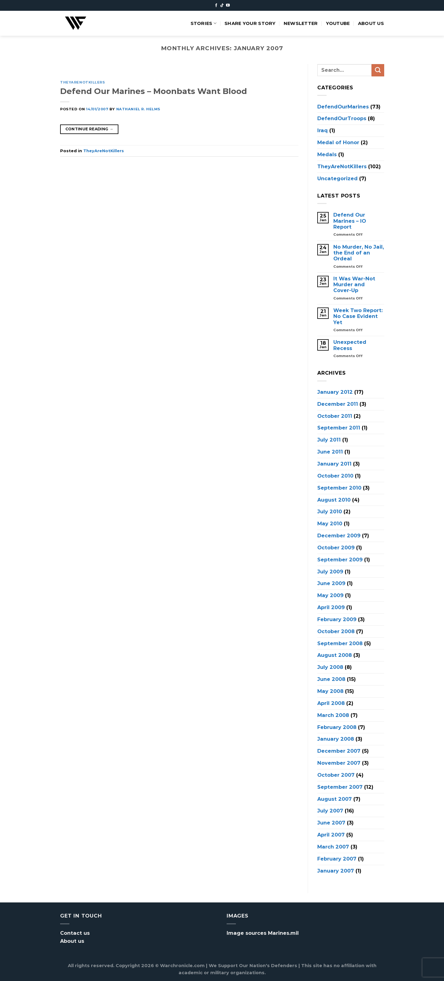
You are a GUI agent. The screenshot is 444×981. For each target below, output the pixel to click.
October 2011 (334, 416)
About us (371, 23)
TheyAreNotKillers (82, 82)
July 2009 (330, 571)
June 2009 (331, 583)
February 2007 (336, 858)
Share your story (250, 23)
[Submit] (378, 70)
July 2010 (329, 511)
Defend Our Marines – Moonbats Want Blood (153, 91)
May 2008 (330, 691)
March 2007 (333, 847)
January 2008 (335, 739)
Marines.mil (283, 933)
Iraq (322, 130)
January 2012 (335, 392)
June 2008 (331, 679)
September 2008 (340, 643)
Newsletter (301, 23)
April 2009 (331, 607)
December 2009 (338, 535)
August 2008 (334, 655)
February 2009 (336, 619)
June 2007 (331, 823)
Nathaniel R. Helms (138, 109)
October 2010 (335, 475)
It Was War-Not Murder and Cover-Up (354, 284)
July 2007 (330, 811)
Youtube (338, 23)
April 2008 (331, 703)
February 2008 (336, 727)
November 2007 (338, 763)
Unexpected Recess (349, 345)
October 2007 (336, 774)
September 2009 (340, 559)
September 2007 (340, 787)
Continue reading (89, 129)
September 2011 (338, 428)
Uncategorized (337, 178)
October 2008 (336, 631)
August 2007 (334, 799)
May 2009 (330, 595)
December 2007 (338, 751)
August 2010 (334, 499)
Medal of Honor (338, 142)
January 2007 (335, 870)
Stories (204, 23)
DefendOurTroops (341, 118)
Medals (327, 154)
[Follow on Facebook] (216, 5)
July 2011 (329, 440)
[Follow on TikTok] (222, 5)
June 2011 (330, 452)
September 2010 (339, 487)
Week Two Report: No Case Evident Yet (358, 316)
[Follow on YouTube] (228, 5)
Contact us (75, 933)
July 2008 (330, 667)
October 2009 (336, 547)
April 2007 (331, 835)
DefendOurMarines (343, 106)
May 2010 (329, 523)
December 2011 (337, 404)
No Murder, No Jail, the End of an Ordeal (358, 253)
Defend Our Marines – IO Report (349, 221)
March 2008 (333, 715)
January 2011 (334, 464)
